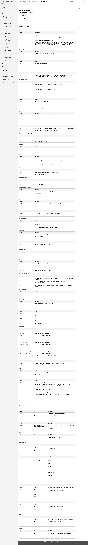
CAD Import (4, 22)
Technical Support (58, 543)
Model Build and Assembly (6, 69)
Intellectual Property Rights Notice (49, 543)
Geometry (3, 64)
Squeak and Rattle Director (6, 11)
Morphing (3, 73)
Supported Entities (81, 6)
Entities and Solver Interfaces (6, 19)
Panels (3, 63)
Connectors (3, 67)
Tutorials (3, 8)
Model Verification (4, 70)
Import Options (80, 8)
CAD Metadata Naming (7, 57)
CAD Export (4, 58)
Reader (8, 26)
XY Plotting (3, 77)
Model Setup (4, 72)
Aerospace (3, 16)
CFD (2, 14)
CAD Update (4, 60)
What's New (3, 5)
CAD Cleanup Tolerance (66, 76)
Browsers (3, 61)
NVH (2, 10)
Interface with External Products (7, 17)
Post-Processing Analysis (5, 79)
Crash (2, 13)
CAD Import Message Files (8, 54)
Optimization (4, 75)
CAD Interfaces (4, 20)
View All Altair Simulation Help (9, 82)
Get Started (3, 7)
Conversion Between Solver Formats (7, 76)
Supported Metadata (81, 9)
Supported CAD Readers (7, 23)
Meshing (3, 66)
